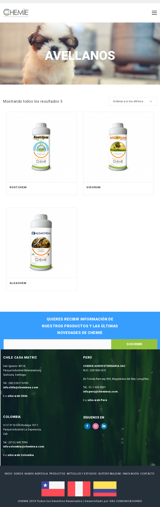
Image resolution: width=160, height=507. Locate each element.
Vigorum (93, 187)
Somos (18, 473)
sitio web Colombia (21, 455)
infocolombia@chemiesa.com (23, 446)
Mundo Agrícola (36, 473)
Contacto (147, 473)
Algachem (18, 283)
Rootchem (18, 187)
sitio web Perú (97, 400)
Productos (57, 473)
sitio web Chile (18, 395)
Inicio (8, 473)
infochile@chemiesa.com (20, 387)
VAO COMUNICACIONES (125, 501)
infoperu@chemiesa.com (100, 391)
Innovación (131, 473)
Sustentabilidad (109, 473)
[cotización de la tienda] (133, 101)
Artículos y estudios (82, 473)
